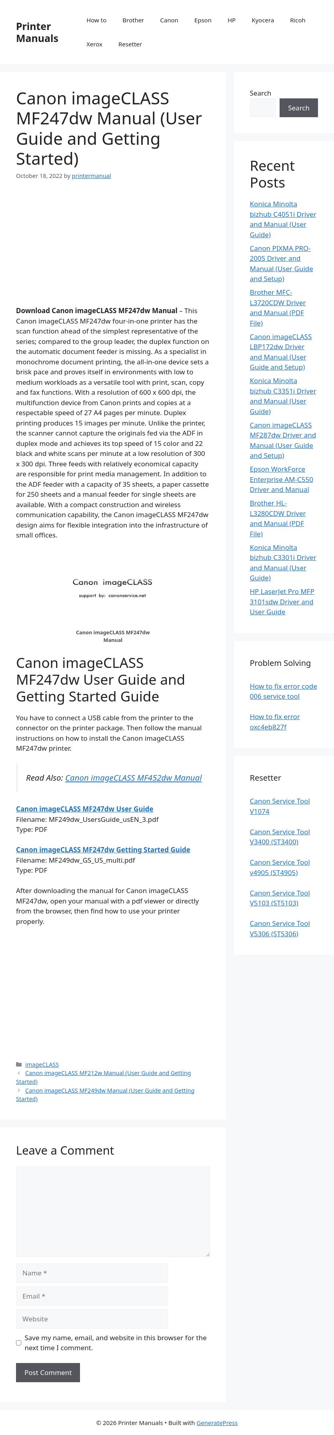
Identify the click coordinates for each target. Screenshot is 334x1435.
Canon (169, 20)
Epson (203, 20)
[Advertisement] (113, 250)
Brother (133, 20)
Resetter (130, 44)
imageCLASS (42, 1064)
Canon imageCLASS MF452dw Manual (133, 777)
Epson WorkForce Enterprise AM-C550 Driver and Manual (281, 479)
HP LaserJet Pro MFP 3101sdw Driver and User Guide (282, 601)
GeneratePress (217, 1423)
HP (232, 20)
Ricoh (298, 20)
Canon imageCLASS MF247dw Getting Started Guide (103, 849)
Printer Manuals (37, 32)
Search (261, 93)
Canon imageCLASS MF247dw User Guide (84, 808)
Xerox (94, 44)
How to (96, 20)
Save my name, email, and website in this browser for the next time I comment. (116, 1343)
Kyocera (263, 20)
